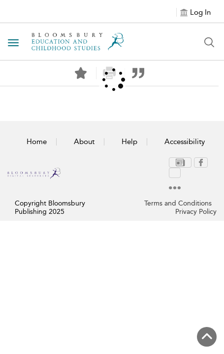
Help (129, 141)
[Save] (81, 73)
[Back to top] (207, 337)
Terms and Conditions (178, 189)
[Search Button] (209, 42)
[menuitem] (161, 163)
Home (37, 141)
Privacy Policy (196, 198)
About (84, 141)
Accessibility (184, 141)
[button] (138, 73)
